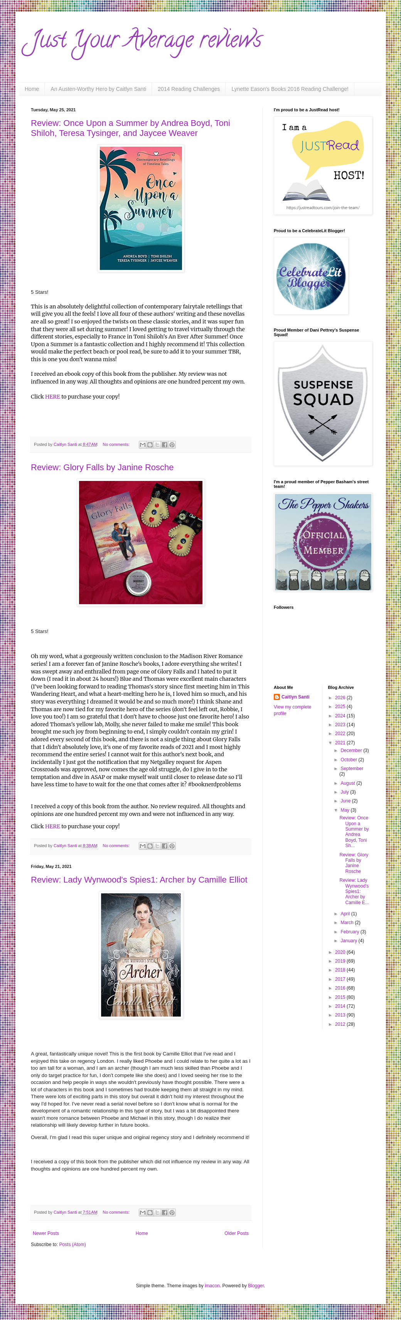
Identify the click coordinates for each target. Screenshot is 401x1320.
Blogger (256, 1285)
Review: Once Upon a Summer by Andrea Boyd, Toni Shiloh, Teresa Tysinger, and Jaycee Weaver (130, 128)
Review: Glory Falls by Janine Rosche (102, 467)
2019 (341, 961)
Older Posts (236, 1233)
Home (32, 89)
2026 (341, 697)
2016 (341, 988)
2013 (341, 1015)
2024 (341, 716)
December (351, 750)
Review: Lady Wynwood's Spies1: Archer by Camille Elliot (139, 879)
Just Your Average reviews (146, 42)
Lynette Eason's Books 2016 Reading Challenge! (289, 89)
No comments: (117, 444)
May (345, 810)
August (348, 783)
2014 (341, 1006)
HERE (52, 396)
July (345, 792)
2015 (341, 997)
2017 (341, 979)
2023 (341, 724)
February (350, 932)
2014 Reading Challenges (189, 89)
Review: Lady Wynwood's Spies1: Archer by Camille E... (354, 891)
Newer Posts (46, 1233)
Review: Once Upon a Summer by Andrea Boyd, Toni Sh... (354, 831)
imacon (212, 1285)
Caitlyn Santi (295, 697)
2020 (341, 952)
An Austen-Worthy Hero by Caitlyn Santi (98, 89)
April (345, 913)
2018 (341, 970)
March (347, 922)
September (351, 768)
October (349, 759)
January (349, 940)
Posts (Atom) (72, 1244)
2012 (341, 1024)
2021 (341, 742)
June (346, 801)
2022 (341, 733)
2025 (341, 706)
